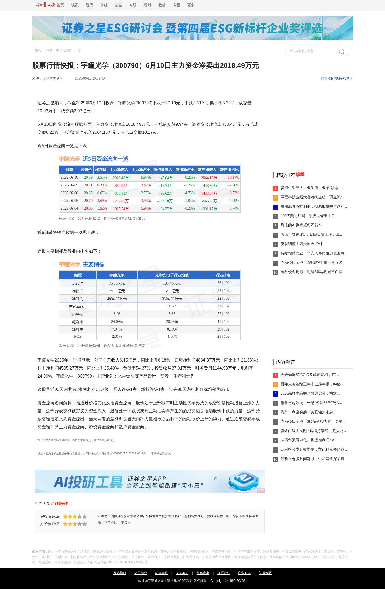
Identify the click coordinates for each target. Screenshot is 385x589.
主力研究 (63, 51)
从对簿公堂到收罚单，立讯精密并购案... (314, 449)
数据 (162, 5)
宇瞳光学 (60, 503)
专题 (133, 5)
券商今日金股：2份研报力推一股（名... (313, 263)
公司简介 (140, 573)
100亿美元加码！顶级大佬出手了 (308, 216)
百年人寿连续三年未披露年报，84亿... (312, 384)
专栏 (176, 5)
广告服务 (244, 573)
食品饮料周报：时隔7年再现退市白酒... (313, 272)
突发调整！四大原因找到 (301, 244)
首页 (50, 5)
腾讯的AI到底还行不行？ (301, 225)
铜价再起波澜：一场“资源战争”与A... (311, 403)
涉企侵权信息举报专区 (337, 78)
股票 (89, 5)
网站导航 (119, 573)
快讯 (75, 5)
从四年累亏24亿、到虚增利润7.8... (309, 440)
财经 (104, 5)
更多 (191, 5)
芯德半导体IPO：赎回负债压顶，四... (311, 235)
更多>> (126, 523)
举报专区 (265, 573)
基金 (118, 5)
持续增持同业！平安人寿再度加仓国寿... (314, 253)
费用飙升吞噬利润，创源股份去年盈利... (314, 207)
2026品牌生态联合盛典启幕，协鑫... (310, 393)
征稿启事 (203, 573)
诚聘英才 (182, 573)
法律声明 (161, 573)
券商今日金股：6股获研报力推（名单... (313, 421)
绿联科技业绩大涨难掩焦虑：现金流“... (313, 197)
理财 (147, 5)
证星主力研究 (53, 78)
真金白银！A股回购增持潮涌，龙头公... (313, 431)
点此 (173, 581)
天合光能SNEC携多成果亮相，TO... (310, 375)
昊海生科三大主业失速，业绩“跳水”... (312, 188)
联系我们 (223, 573)
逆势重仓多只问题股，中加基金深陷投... (314, 459)
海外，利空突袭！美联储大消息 (307, 412)
